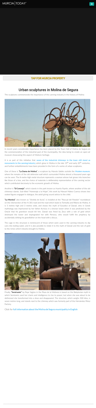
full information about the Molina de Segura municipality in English (45, 309)
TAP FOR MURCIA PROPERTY (48, 78)
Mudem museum (82, 171)
